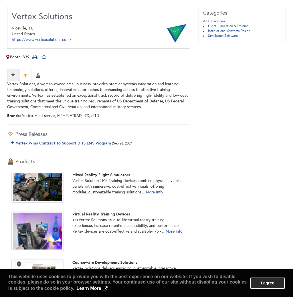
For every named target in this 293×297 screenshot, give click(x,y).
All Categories (214, 21)
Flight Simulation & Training (228, 26)
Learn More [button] (88, 288)
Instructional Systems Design (229, 31)
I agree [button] (267, 283)
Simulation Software (223, 36)
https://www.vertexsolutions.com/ (42, 39)
